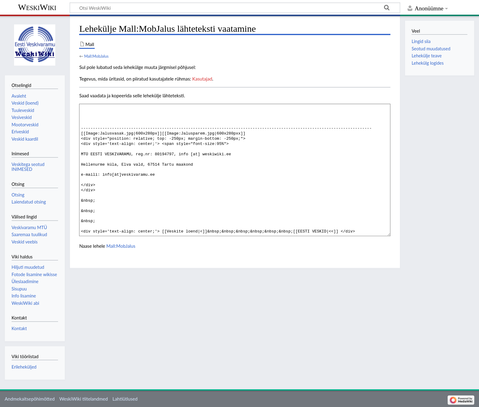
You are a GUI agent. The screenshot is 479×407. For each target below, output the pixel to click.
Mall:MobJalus (96, 56)
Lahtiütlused (124, 399)
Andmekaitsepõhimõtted (30, 399)
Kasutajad (202, 78)
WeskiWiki (37, 7)
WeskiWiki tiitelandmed (83, 399)
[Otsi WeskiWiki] (235, 8)
